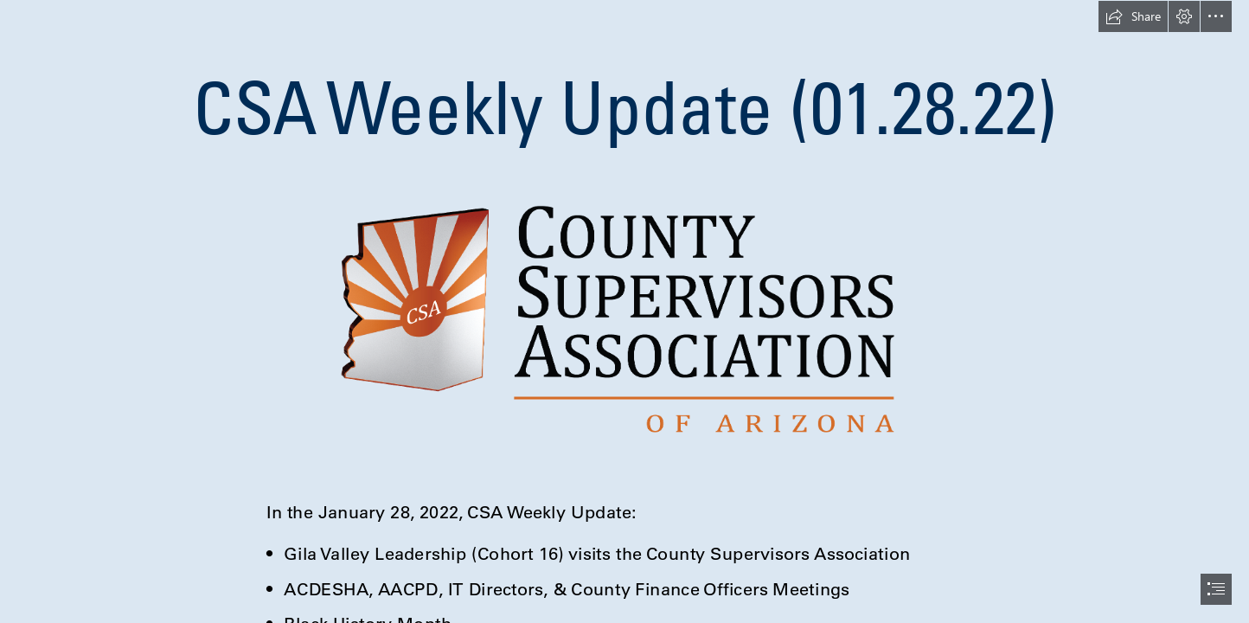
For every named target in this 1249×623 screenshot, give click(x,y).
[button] (1133, 16)
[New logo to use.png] (625, 318)
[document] (624, 311)
